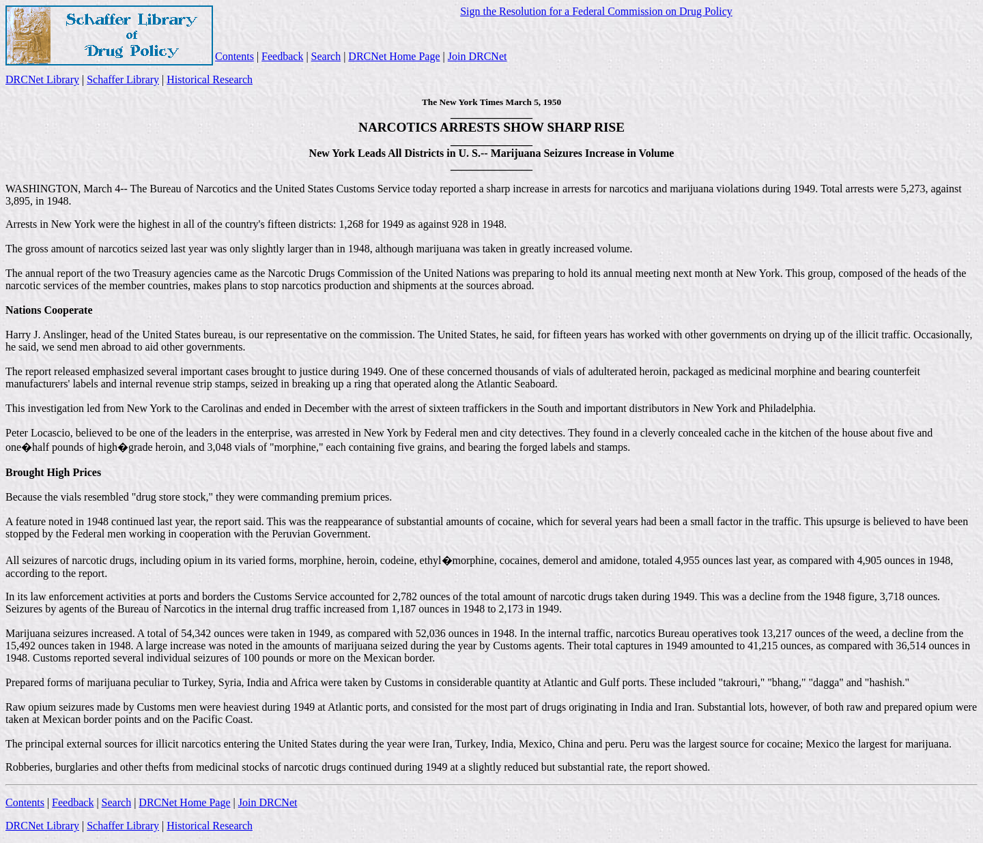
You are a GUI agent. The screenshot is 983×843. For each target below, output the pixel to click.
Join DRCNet (477, 56)
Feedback (282, 56)
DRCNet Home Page (394, 56)
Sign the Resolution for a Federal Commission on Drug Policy (596, 11)
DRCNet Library (42, 79)
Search (326, 56)
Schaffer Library (123, 79)
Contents (234, 56)
